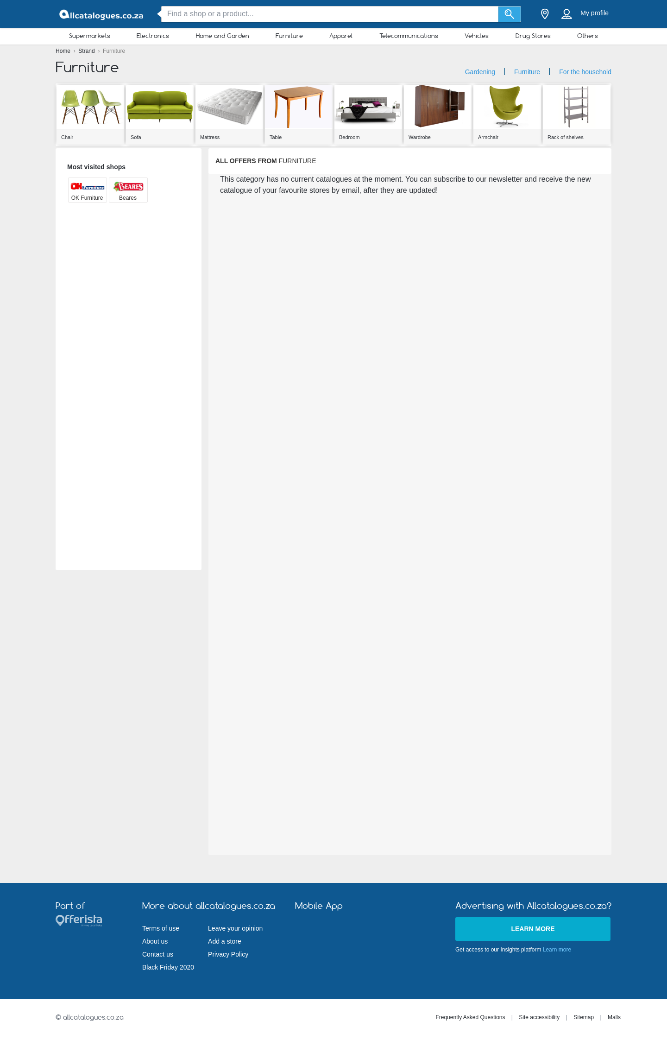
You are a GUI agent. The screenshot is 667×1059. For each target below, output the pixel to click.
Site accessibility (539, 1017)
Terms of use (160, 928)
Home (64, 51)
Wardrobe (420, 137)
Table (276, 137)
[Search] (509, 14)
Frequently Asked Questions (470, 1017)
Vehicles (477, 35)
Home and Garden (222, 35)
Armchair (488, 137)
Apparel (340, 35)
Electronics (153, 35)
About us (155, 941)
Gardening (480, 72)
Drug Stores (533, 35)
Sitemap (583, 1017)
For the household (585, 72)
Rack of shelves (565, 137)
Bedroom (349, 137)
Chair (67, 137)
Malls (614, 1017)
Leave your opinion (235, 928)
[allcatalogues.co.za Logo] (102, 14)
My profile (594, 13)
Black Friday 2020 (168, 967)
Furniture (289, 35)
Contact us (157, 954)
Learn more (532, 928)
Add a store (224, 941)
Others (587, 35)
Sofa (136, 137)
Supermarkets (89, 35)
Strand (87, 51)
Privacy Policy (228, 954)
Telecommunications (408, 35)
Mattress (210, 137)
